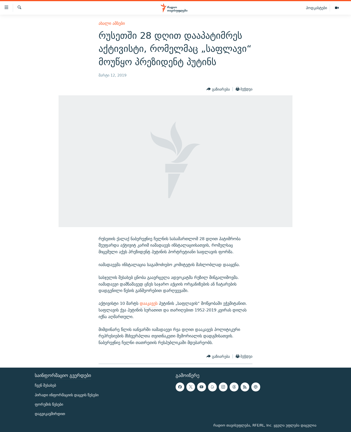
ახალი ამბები (112, 23)
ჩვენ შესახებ (45, 385)
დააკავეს (149, 303)
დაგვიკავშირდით (50, 414)
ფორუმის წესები (49, 404)
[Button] (218, 89)
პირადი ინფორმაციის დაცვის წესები (67, 395)
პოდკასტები (316, 8)
